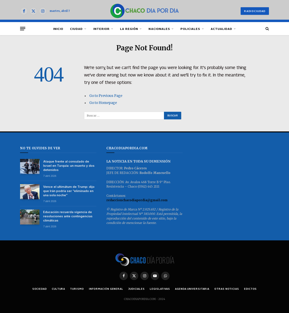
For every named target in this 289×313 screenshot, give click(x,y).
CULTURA (58, 288)
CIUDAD (76, 28)
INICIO (58, 28)
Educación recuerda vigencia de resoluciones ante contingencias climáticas (68, 216)
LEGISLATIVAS (160, 288)
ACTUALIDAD (221, 28)
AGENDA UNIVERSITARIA (192, 288)
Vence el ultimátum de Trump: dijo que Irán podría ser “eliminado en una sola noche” (69, 191)
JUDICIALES (136, 288)
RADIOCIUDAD (255, 11)
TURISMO (77, 288)
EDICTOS (250, 288)
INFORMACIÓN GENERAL (106, 288)
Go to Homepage (103, 103)
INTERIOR (101, 28)
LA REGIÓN (129, 28)
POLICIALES (190, 28)
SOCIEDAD (39, 288)
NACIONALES (159, 28)
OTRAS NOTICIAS (226, 288)
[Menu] (22, 28)
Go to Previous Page (105, 96)
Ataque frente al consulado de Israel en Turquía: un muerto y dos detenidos (69, 166)
